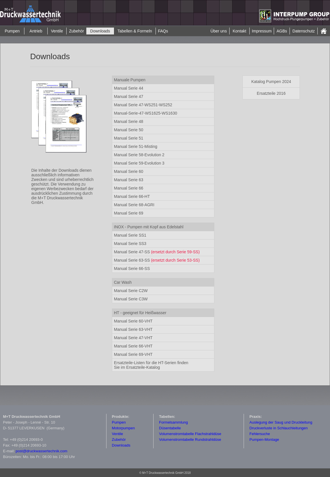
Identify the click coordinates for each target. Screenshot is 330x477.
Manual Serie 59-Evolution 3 (139, 163)
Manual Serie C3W (131, 299)
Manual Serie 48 (128, 121)
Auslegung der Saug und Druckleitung (280, 422)
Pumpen (12, 31)
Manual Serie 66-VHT (133, 346)
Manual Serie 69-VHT (133, 354)
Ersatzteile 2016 (271, 93)
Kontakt (239, 31)
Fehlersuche (259, 434)
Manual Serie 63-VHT (133, 329)
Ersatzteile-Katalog (151, 365)
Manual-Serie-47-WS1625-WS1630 (145, 113)
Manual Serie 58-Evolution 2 (139, 154)
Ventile (57, 31)
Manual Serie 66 (128, 188)
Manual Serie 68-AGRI (134, 204)
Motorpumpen (123, 428)
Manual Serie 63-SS (132, 260)
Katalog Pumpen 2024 (271, 81)
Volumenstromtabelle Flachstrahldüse (190, 434)
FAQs (163, 31)
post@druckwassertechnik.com (41, 451)
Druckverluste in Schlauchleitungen (278, 428)
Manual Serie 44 (128, 88)
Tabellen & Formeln (134, 31)
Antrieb (36, 31)
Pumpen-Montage (264, 439)
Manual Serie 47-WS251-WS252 (143, 105)
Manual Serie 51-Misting (135, 146)
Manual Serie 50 (128, 130)
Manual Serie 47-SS (157, 252)
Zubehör (76, 31)
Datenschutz (303, 31)
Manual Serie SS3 (130, 243)
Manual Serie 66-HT (132, 196)
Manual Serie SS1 (130, 235)
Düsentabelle (170, 428)
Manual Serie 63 (128, 179)
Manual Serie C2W (131, 290)
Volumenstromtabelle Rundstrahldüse (190, 439)
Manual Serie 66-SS (132, 268)
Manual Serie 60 (128, 171)
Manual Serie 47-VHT (133, 337)
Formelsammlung (173, 422)
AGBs (282, 31)
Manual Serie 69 (128, 213)
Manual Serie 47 (128, 96)
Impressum (261, 31)
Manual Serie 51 (128, 138)
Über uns (219, 31)
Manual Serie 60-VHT (133, 321)
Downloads (100, 31)
